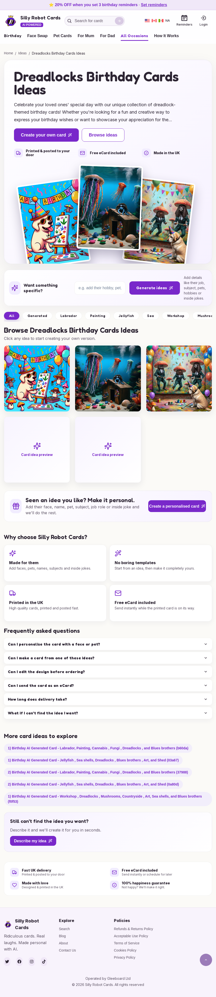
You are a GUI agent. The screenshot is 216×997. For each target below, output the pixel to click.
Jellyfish (126, 316)
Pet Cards (63, 36)
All (11, 316)
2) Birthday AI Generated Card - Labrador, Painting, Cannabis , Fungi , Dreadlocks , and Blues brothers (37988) (98, 772)
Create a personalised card (177, 506)
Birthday (12, 35)
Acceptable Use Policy (131, 936)
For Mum (86, 36)
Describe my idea (33, 841)
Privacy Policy (124, 957)
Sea (150, 316)
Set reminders (154, 5)
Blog (62, 936)
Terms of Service (126, 943)
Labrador (68, 316)
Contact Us (67, 950)
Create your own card (46, 135)
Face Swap (37, 36)
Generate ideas (154, 287)
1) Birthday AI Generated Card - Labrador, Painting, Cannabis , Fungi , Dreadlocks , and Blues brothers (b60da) (98, 748)
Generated (37, 316)
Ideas (22, 53)
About (63, 943)
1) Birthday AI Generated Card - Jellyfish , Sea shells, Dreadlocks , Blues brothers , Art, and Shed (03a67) (93, 760)
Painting (97, 316)
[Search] (119, 21)
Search (64, 929)
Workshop (175, 316)
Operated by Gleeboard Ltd (108, 978)
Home (8, 53)
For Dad (107, 36)
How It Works (166, 36)
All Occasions (134, 35)
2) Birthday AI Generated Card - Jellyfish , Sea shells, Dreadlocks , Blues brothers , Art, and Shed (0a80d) (93, 784)
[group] (37, 378)
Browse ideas (103, 135)
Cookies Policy (125, 950)
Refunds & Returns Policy (133, 929)
